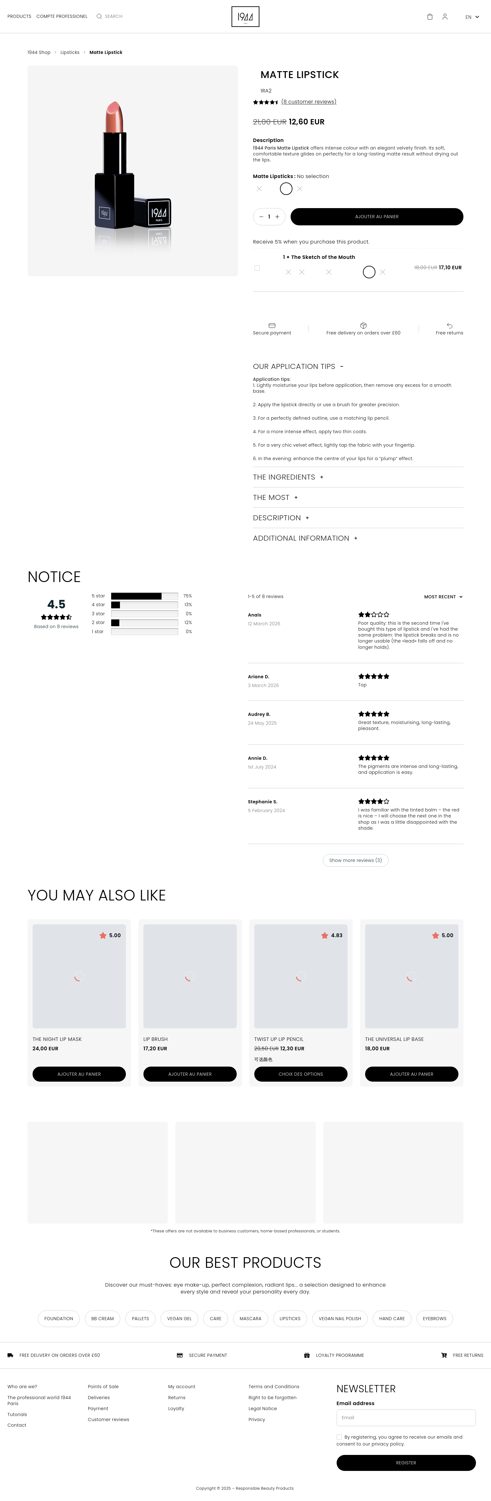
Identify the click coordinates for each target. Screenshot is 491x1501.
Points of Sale (103, 1387)
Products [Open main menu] (19, 16)
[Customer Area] (445, 16)
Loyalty (176, 1409)
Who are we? (22, 1387)
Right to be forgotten (273, 1398)
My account (181, 1387)
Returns (176, 1398)
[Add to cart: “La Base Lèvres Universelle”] (411, 1074)
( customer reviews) (309, 101)
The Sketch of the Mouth (323, 257)
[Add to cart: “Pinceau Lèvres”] (190, 1074)
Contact (17, 1426)
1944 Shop (39, 52)
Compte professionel (61, 16)
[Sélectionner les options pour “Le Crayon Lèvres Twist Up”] (301, 1074)
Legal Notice (263, 1409)
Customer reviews (109, 1420)
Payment (98, 1409)
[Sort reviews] (442, 596)
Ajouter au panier (377, 216)
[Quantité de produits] (269, 216)
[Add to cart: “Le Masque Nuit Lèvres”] (79, 1074)
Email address (356, 1403)
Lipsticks (70, 52)
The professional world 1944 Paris (39, 1401)
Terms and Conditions (274, 1387)
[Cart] (430, 16)
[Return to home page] (245, 17)
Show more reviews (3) (355, 860)
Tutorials (17, 1415)
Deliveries (99, 1398)
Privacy (257, 1420)
